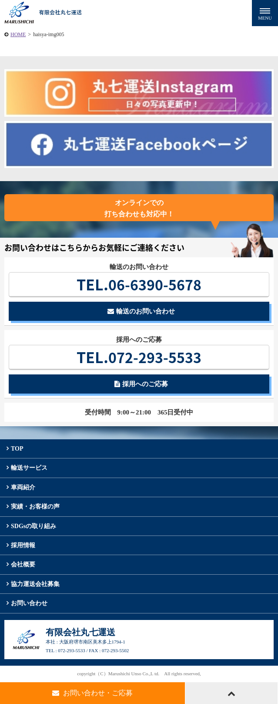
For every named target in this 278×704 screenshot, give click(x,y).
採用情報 (23, 545)
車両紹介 (23, 487)
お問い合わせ (29, 603)
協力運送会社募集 (35, 584)
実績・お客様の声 (35, 506)
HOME (18, 34)
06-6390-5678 (139, 284)
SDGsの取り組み (33, 526)
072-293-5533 (139, 357)
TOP (17, 448)
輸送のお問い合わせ (141, 311)
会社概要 (23, 564)
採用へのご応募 (141, 384)
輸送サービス (29, 468)
